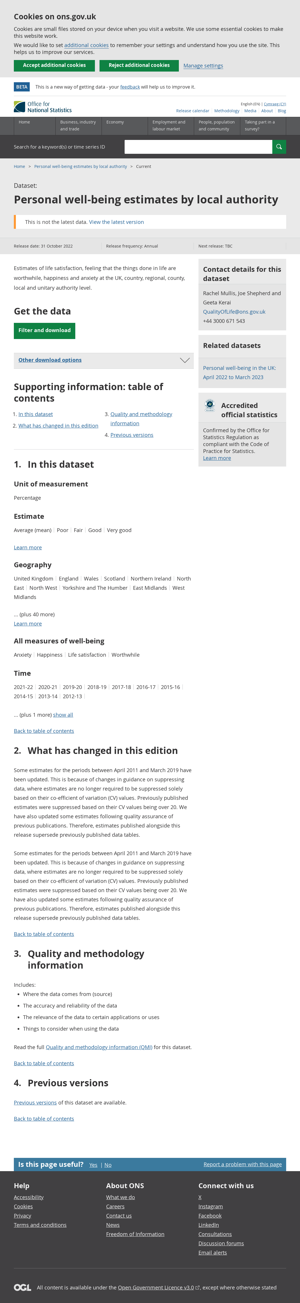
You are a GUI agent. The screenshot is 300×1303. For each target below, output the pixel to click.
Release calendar (192, 110)
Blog (282, 110)
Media (250, 110)
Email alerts (212, 1252)
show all (63, 714)
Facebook (210, 1215)
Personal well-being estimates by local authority (81, 166)
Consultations (215, 1234)
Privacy (22, 1215)
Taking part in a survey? (260, 125)
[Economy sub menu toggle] (125, 126)
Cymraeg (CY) (275, 104)
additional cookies (86, 45)
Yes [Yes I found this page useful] (93, 1164)
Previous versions (131, 434)
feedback (130, 87)
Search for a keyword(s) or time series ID (59, 146)
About (267, 110)
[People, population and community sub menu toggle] (217, 126)
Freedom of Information (135, 1234)
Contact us (119, 1215)
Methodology (226, 110)
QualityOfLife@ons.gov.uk (234, 311)
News (113, 1224)
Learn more (217, 457)
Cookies (23, 1206)
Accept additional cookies (54, 65)
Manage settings (203, 65)
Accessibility (29, 1197)
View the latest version (116, 221)
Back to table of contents (44, 730)
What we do (120, 1197)
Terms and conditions (40, 1224)
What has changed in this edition (58, 425)
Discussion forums (221, 1243)
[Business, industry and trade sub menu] (78, 126)
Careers (115, 1206)
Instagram (210, 1206)
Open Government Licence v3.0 (156, 1287)
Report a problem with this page (243, 1164)
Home (24, 122)
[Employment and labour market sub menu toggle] (171, 126)
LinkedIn (208, 1224)
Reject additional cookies (139, 65)
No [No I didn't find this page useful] (108, 1164)
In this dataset (35, 414)
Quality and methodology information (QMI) (99, 1047)
